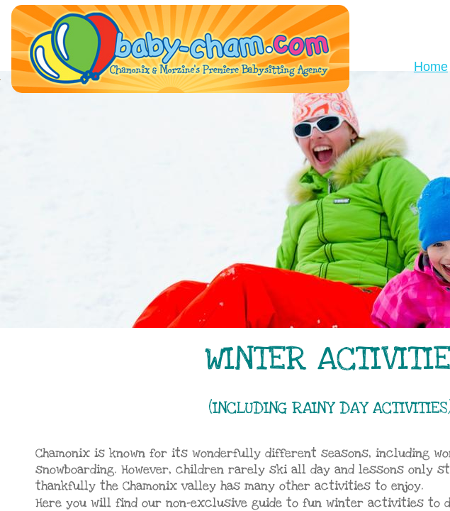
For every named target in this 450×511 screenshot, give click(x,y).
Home (431, 67)
